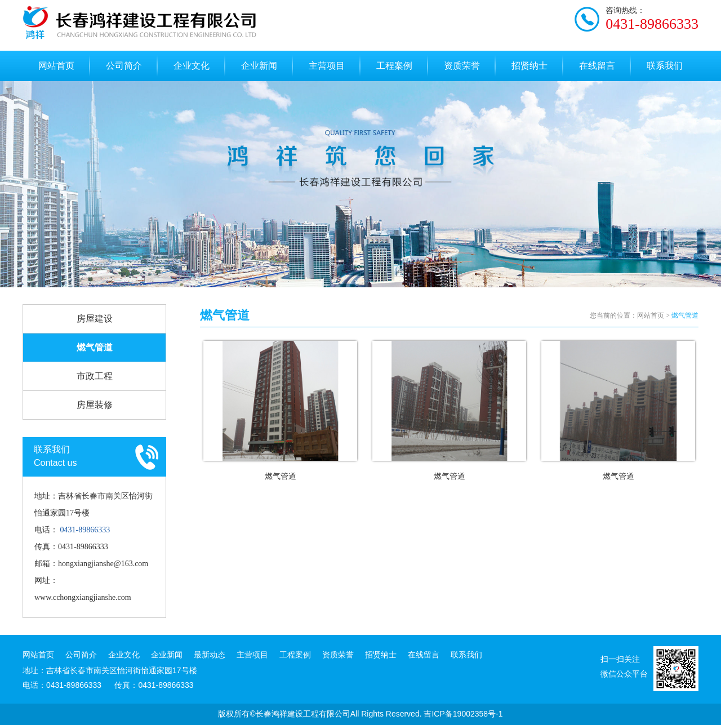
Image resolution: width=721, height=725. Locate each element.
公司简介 (124, 65)
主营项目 (327, 65)
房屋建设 (95, 318)
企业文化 (191, 65)
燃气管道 (95, 347)
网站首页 (56, 65)
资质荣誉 (462, 65)
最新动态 (209, 654)
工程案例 (394, 65)
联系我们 (665, 65)
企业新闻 (259, 65)
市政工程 (95, 376)
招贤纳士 (529, 65)
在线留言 (597, 65)
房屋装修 (95, 405)
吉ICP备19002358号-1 (463, 713)
